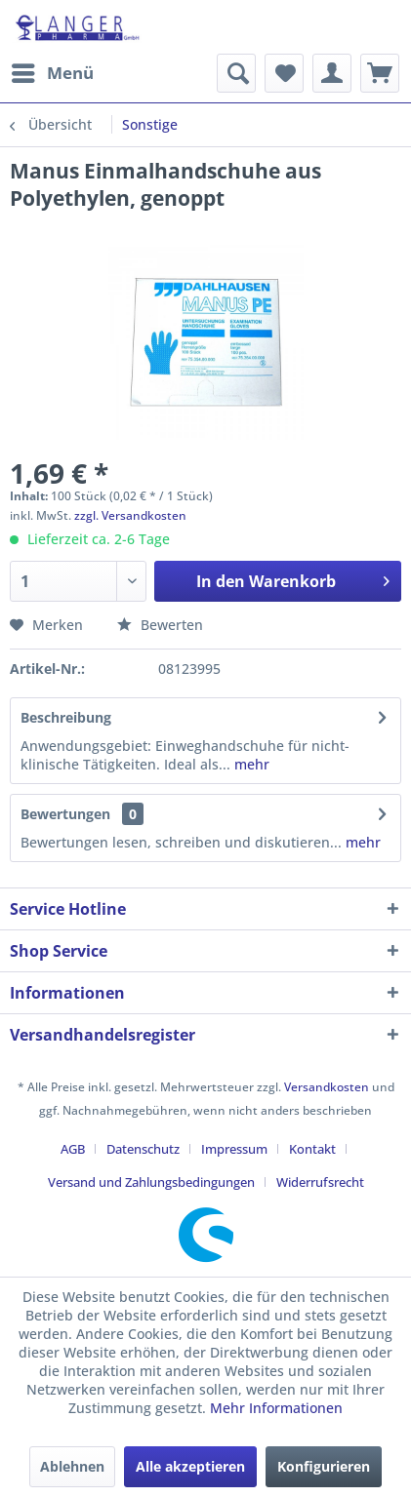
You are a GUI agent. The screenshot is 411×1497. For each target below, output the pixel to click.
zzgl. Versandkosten (130, 515)
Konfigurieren (323, 1466)
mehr (249, 764)
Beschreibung (66, 717)
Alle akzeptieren (190, 1466)
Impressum (234, 1149)
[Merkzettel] (284, 73)
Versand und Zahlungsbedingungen (151, 1182)
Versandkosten (326, 1087)
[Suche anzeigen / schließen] (236, 73)
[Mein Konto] (331, 73)
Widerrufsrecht (320, 1182)
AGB (73, 1149)
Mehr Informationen (276, 1408)
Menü (53, 71)
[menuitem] (51, 73)
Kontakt (312, 1149)
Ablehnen (72, 1466)
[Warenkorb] (379, 73)
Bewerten (160, 624)
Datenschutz (143, 1149)
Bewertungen (65, 814)
